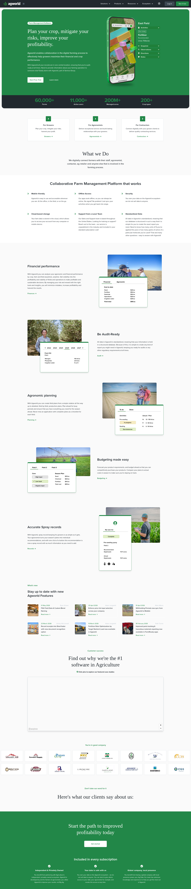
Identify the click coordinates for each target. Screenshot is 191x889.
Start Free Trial (35, 80)
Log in (169, 4)
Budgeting (102, 478)
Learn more (53, 80)
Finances (32, 293)
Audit (100, 356)
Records (32, 549)
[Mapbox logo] (33, 729)
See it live (182, 4)
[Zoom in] (160, 725)
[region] (95, 704)
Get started (95, 844)
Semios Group (70, 71)
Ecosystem (147, 4)
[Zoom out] (160, 728)
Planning (32, 420)
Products (118, 4)
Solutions (105, 4)
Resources (133, 4)
